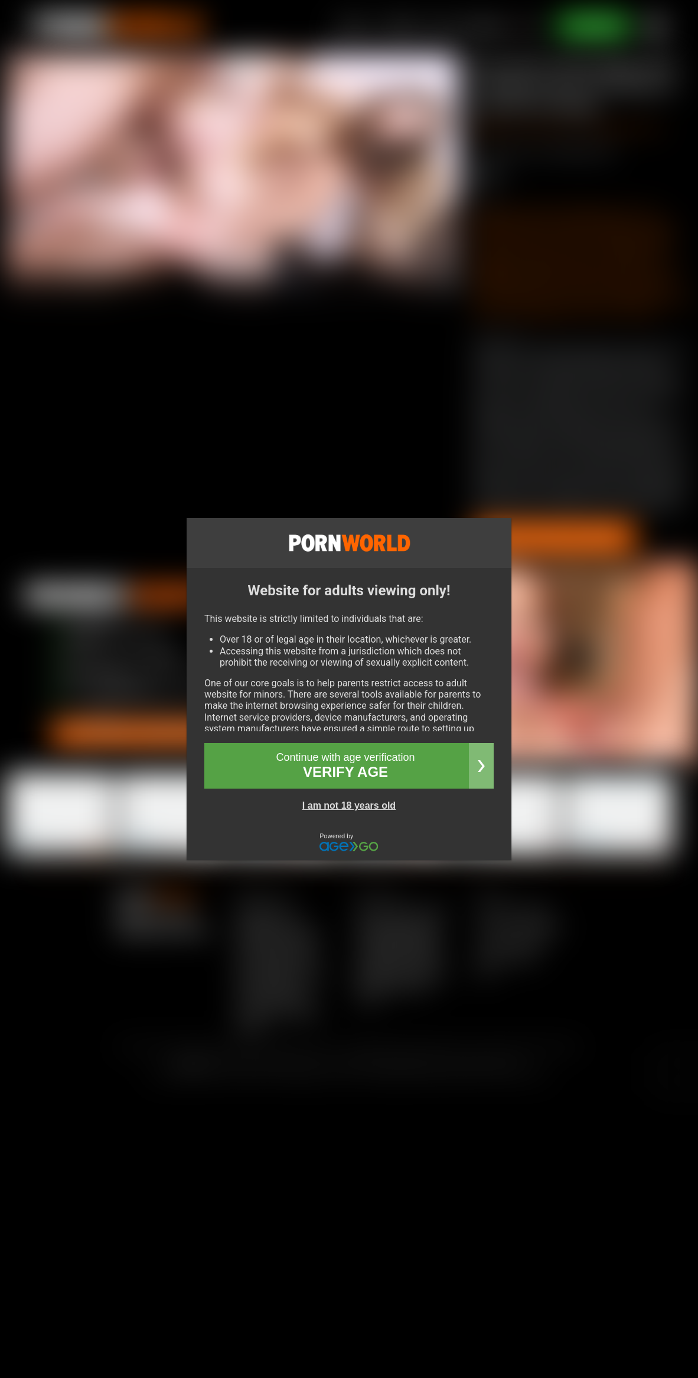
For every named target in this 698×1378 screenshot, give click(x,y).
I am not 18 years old (349, 805)
